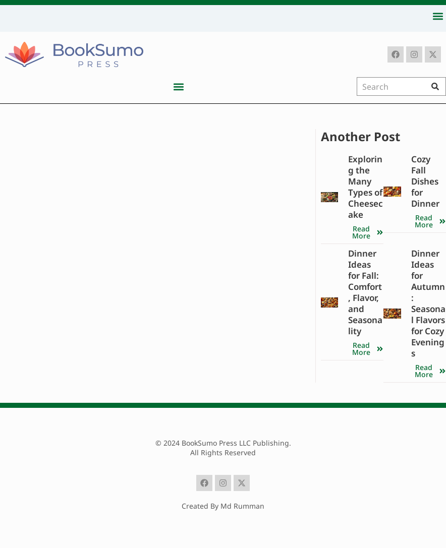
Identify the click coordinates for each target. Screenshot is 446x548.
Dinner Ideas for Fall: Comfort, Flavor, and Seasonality (365, 292)
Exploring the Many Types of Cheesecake (365, 186)
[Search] (437, 86)
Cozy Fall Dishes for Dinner (425, 181)
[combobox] (393, 86)
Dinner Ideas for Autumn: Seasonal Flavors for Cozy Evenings (428, 303)
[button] (437, 16)
